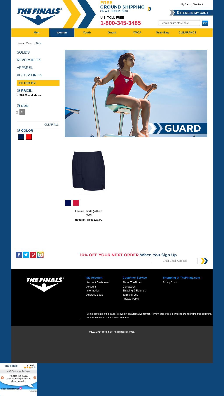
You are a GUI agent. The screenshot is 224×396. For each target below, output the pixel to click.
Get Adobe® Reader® (117, 317)
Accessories (29, 75)
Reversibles (29, 60)
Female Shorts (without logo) (88, 213)
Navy (21, 137)
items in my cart (192, 12)
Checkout (198, 4)
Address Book (94, 294)
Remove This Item (17, 95)
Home (20, 43)
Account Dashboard (97, 282)
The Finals (11, 365)
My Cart (185, 4)
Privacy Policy (131, 298)
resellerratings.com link (12, 388)
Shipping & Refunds (134, 290)
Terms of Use (130, 294)
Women (29, 43)
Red (29, 137)
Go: (156, 23)
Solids (23, 52)
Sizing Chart (170, 282)
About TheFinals (132, 282)
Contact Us (129, 286)
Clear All (51, 124)
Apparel (25, 68)
